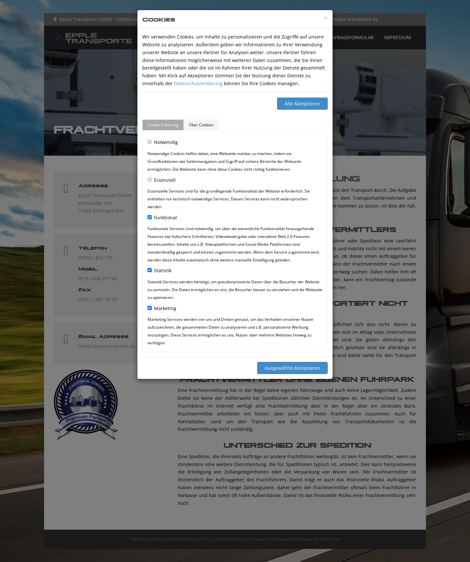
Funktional (162, 217)
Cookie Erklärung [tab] (163, 125)
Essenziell (162, 180)
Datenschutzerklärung (198, 83)
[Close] (326, 17)
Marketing (162, 308)
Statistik (159, 270)
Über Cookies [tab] (201, 125)
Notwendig (163, 142)
